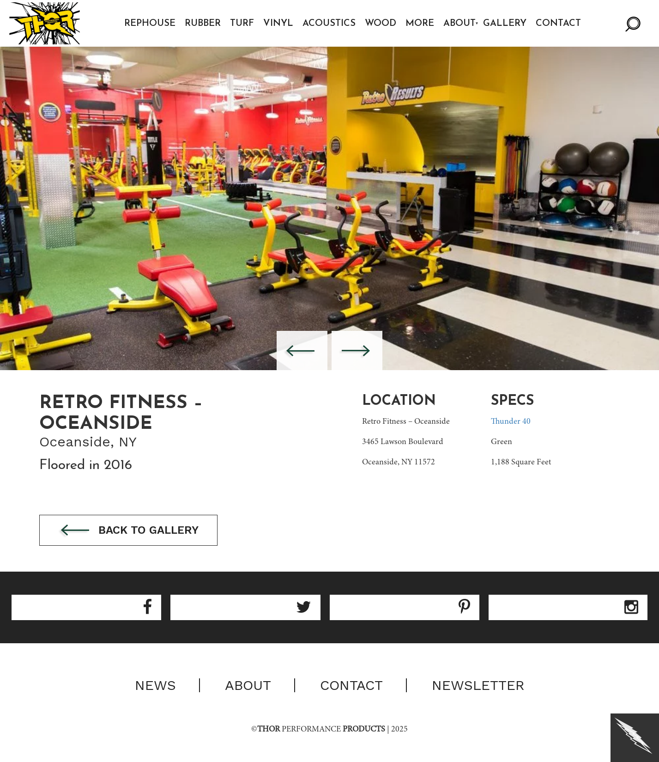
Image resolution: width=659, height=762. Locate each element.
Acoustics (329, 23)
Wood (380, 23)
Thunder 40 (511, 422)
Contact (558, 23)
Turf (242, 23)
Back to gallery (128, 531)
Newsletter (478, 685)
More (419, 23)
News (155, 685)
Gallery (504, 23)
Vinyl (278, 23)
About (459, 23)
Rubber (203, 23)
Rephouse (149, 23)
